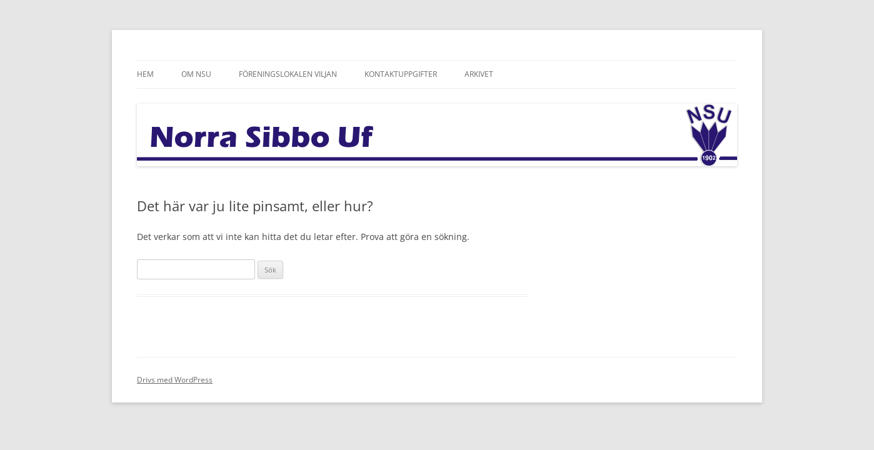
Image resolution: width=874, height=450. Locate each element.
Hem (145, 74)
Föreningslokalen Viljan (288, 74)
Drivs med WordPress (175, 379)
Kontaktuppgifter (400, 74)
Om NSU (196, 74)
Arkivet (479, 74)
